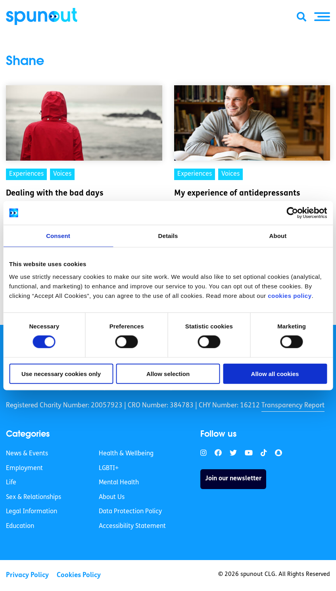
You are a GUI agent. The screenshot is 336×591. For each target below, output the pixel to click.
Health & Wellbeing (126, 454)
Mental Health (119, 483)
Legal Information (31, 511)
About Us (112, 497)
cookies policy (289, 295)
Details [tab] (168, 235)
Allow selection (168, 373)
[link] (203, 453)
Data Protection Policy (130, 511)
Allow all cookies (275, 373)
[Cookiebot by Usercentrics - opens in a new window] (292, 213)
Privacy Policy (27, 575)
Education (20, 526)
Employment (24, 468)
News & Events (27, 454)
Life (11, 483)
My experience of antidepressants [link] (237, 194)
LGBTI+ (109, 468)
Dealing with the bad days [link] (55, 194)
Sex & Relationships (33, 497)
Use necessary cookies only (61, 373)
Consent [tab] (58, 235)
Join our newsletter (233, 479)
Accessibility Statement (132, 526)
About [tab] (278, 235)
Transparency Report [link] (292, 405)
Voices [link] (62, 174)
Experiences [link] (26, 174)
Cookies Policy (79, 575)
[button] (322, 16)
